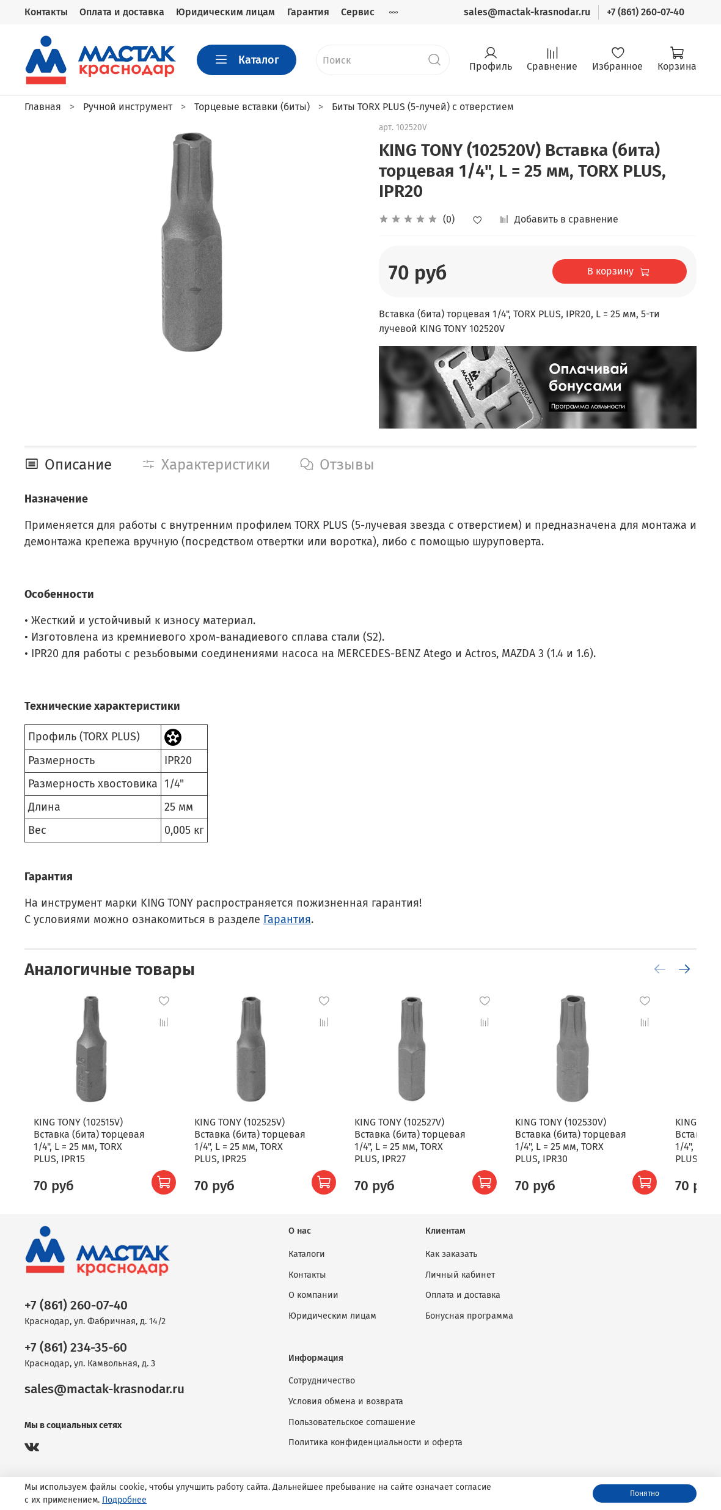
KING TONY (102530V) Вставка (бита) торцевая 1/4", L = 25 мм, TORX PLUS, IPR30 (601, 1153)
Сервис (358, 12)
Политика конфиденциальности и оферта (375, 1442)
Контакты (46, 12)
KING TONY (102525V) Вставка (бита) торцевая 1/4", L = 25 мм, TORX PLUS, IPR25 (255, 1153)
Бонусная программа (469, 1316)
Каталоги (306, 1254)
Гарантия (308, 12)
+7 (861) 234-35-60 (75, 1347)
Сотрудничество (321, 1381)
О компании (313, 1295)
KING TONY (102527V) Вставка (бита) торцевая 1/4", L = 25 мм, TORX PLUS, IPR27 (428, 1153)
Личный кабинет (460, 1275)
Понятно (644, 1493)
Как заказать (451, 1254)
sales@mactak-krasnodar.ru (527, 12)
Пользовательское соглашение (351, 1422)
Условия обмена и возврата (345, 1401)
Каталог (246, 60)
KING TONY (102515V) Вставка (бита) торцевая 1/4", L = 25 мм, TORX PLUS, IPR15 (82, 1153)
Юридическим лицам (225, 12)
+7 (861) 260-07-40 (645, 12)
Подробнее (124, 1500)
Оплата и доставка (121, 12)
